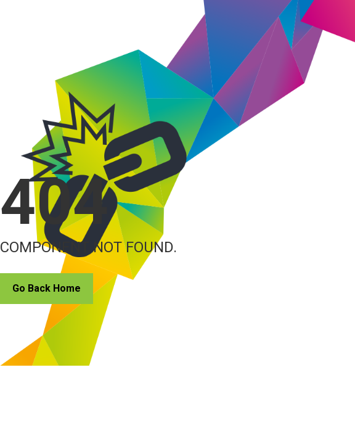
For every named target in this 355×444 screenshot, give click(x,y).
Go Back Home (46, 288)
